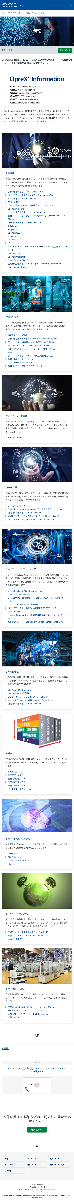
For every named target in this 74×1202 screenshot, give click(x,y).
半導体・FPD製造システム (18, 838)
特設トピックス (32, 1165)
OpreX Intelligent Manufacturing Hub (25, 591)
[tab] (5, 1048)
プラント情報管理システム (19, 789)
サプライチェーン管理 (16, 415)
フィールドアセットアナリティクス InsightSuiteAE (30, 355)
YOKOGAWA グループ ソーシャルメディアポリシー (37, 1190)
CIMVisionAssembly (17, 256)
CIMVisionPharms (16, 209)
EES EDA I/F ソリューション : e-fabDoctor (26, 1010)
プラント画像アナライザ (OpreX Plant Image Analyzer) (32, 338)
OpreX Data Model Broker (19, 594)
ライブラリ (9, 1165)
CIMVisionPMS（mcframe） (20, 690)
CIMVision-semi (15, 857)
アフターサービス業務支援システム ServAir (28, 696)
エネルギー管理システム (17, 913)
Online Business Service (19, 860)
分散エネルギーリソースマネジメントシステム (28, 935)
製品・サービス (32, 13)
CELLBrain (12, 853)
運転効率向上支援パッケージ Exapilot (24, 222)
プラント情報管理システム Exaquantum (25, 191)
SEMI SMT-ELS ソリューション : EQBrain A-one (29, 1014)
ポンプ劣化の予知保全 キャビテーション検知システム (31, 349)
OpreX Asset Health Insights (20, 362)
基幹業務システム (15, 771)
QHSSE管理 (11, 487)
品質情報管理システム (17, 782)
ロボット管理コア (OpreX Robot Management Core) (31, 519)
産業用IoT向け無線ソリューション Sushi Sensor (29, 345)
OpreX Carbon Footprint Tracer (23, 604)
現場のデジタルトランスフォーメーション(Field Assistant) (33, 516)
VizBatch (12, 236)
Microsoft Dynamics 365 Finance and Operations (30, 700)
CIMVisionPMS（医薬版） (19, 693)
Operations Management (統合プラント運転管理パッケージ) (35, 509)
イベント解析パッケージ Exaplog (22, 198)
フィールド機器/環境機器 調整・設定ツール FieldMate (32, 342)
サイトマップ (37, 1192)
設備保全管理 (12, 316)
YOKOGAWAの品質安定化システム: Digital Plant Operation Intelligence (37, 1070)
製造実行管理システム (17, 778)
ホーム (21, 13)
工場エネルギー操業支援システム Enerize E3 (28, 932)
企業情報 (8, 1171)
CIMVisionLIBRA (15, 232)
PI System (12, 229)
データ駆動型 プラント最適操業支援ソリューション (30, 205)
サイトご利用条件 (37, 1184)
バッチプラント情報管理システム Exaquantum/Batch (31, 195)
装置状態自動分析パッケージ (20, 359)
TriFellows (12, 226)
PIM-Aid (11, 239)
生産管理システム (15, 775)
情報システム (11, 753)
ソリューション (32, 1159)
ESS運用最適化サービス (18, 939)
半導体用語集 (14, 1017)
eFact (10, 243)
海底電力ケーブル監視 (17, 335)
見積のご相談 (65, 50)
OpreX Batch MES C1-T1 (18, 260)
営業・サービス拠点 (57, 1165)
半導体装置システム (15, 988)
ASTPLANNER (14, 202)
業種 (6, 1159)
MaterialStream (15, 437)
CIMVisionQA (14, 253)
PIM (10, 864)
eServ (10, 352)
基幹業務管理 (12, 671)
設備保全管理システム (17, 785)
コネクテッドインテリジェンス (20, 569)
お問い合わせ (36, 1129)
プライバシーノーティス (37, 1187)
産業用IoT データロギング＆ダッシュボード (27, 366)
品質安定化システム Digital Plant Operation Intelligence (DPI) (35, 621)
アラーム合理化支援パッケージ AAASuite (26, 212)
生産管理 (9, 173)
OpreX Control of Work (18, 505)
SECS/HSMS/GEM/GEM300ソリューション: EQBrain (31, 1007)
